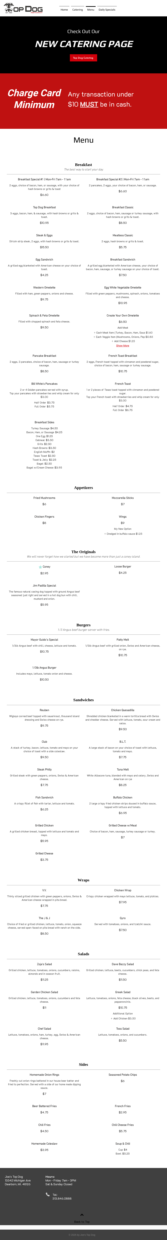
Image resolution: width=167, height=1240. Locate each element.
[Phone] (47, 1194)
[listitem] (123, 332)
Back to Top (82, 1221)
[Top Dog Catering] (83, 57)
